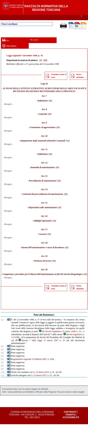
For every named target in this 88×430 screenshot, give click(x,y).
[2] (2, 352)
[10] (2, 378)
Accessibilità (70, 423)
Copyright (70, 417)
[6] (2, 365)
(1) (41, 66)
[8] (2, 371)
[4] (2, 358)
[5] (2, 362)
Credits (70, 420)
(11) (50, 106)
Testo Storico (9, 51)
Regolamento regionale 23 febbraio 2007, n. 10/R (32, 365)
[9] (2, 375)
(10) (45, 66)
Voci (5, 45)
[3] (2, 355)
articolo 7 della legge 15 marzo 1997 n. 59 (41, 346)
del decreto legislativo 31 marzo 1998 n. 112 (60, 337)
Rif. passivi (34, 46)
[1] (2, 325)
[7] (2, 368)
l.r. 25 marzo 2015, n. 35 (43, 378)
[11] (2, 381)
